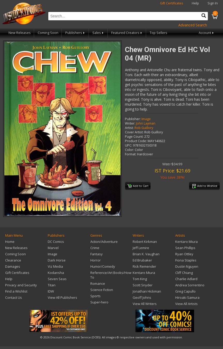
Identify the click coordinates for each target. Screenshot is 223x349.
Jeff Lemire (141, 247)
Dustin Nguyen (186, 266)
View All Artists (186, 303)
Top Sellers (158, 33)
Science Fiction (101, 289)
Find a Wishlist (16, 291)
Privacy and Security (21, 285)
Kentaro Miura (144, 272)
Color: (129, 150)
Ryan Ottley (184, 254)
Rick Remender (144, 266)
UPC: (128, 145)
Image (146, 119)
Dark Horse (57, 260)
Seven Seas (57, 279)
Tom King (140, 279)
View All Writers (145, 303)
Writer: (130, 123)
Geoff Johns (142, 297)
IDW (51, 291)
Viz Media (55, 266)
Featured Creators (127, 33)
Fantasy (96, 254)
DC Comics (56, 241)
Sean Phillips (185, 247)
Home (9, 241)
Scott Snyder (143, 285)
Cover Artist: (134, 132)
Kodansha (56, 272)
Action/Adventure (104, 241)
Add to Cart (138, 186)
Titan (51, 285)
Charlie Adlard (186, 279)
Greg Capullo (185, 291)
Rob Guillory (143, 128)
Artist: (129, 128)
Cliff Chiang (184, 272)
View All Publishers (62, 297)
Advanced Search (192, 25)
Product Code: (136, 141)
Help (195, 3)
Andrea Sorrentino (189, 285)
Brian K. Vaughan (146, 254)
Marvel (53, 247)
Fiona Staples (185, 260)
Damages (12, 266)
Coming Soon (48, 33)
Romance (97, 283)
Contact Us (13, 297)
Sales (98, 33)
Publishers (75, 33)
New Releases (20, 33)
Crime (94, 247)
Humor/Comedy (102, 266)
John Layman (145, 123)
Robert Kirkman (145, 241)
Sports (95, 296)
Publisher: (133, 119)
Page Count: (134, 136)
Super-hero (99, 302)
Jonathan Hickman (147, 291)
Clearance (13, 260)
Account (206, 33)
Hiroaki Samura (187, 297)
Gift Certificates (171, 3)
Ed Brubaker (142, 260)
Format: (130, 154)
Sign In (213, 3)
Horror (95, 260)
